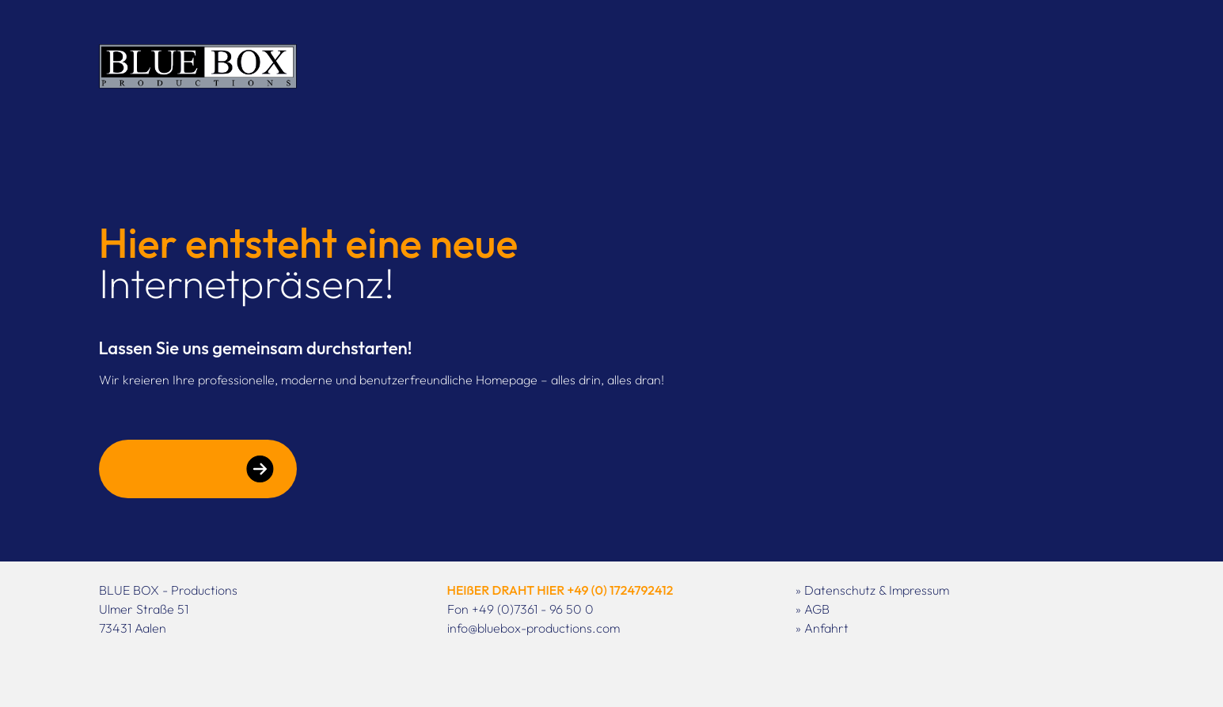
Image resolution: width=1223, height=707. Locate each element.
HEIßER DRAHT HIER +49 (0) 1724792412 (560, 590)
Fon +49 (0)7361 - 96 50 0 (520, 609)
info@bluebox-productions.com (533, 628)
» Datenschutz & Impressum (872, 590)
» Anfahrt (822, 628)
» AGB (813, 609)
